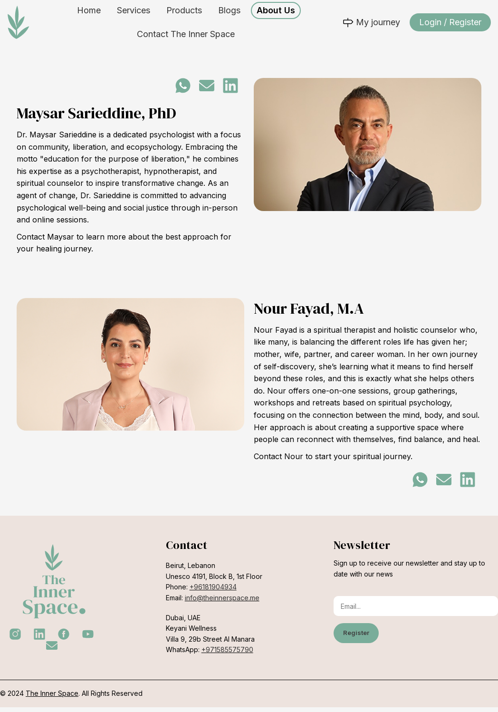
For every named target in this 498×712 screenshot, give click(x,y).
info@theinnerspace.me (222, 602)
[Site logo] (18, 24)
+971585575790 (227, 654)
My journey (371, 24)
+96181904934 (213, 591)
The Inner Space (52, 698)
